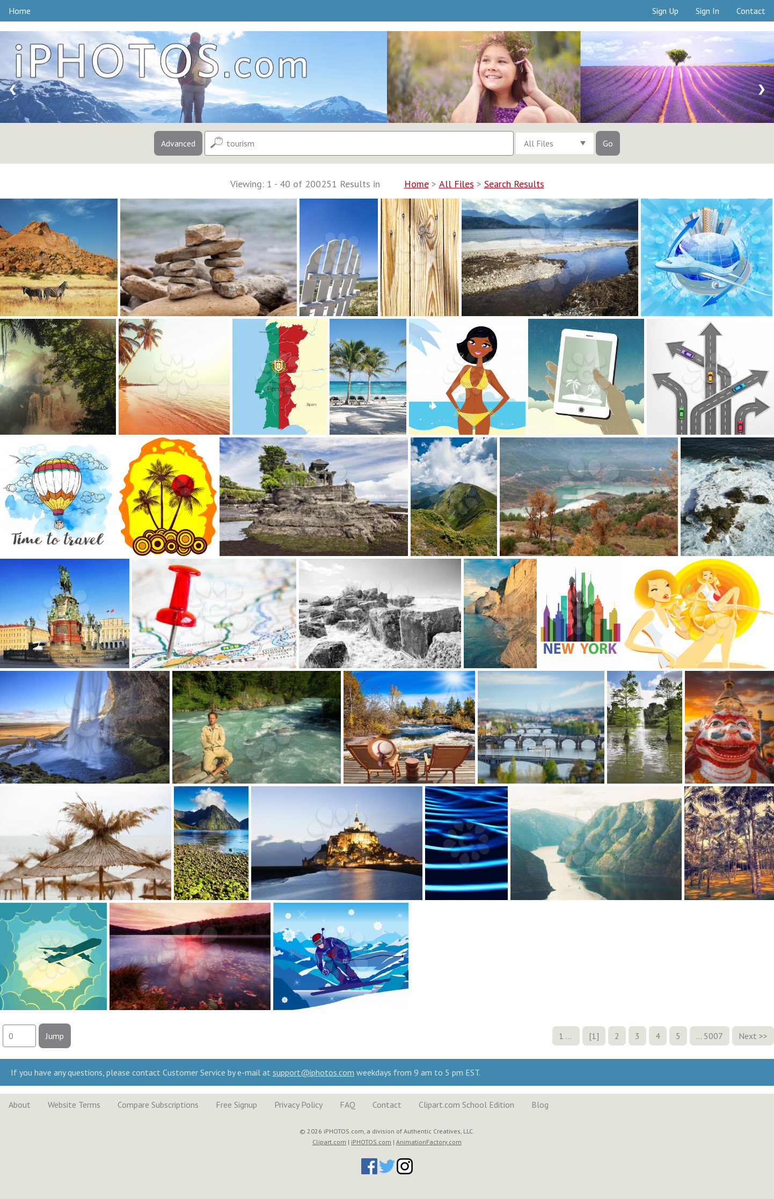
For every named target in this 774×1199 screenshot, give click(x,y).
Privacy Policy (298, 1104)
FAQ (347, 1104)
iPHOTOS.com (371, 1142)
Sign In (707, 10)
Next (748, 1035)
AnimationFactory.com (429, 1142)
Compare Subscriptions (158, 1104)
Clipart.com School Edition (466, 1104)
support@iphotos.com (313, 1072)
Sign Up (665, 10)
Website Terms (74, 1104)
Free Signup (236, 1104)
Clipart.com (329, 1142)
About (20, 1104)
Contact (750, 10)
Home (20, 10)
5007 (713, 1035)
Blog (540, 1104)
